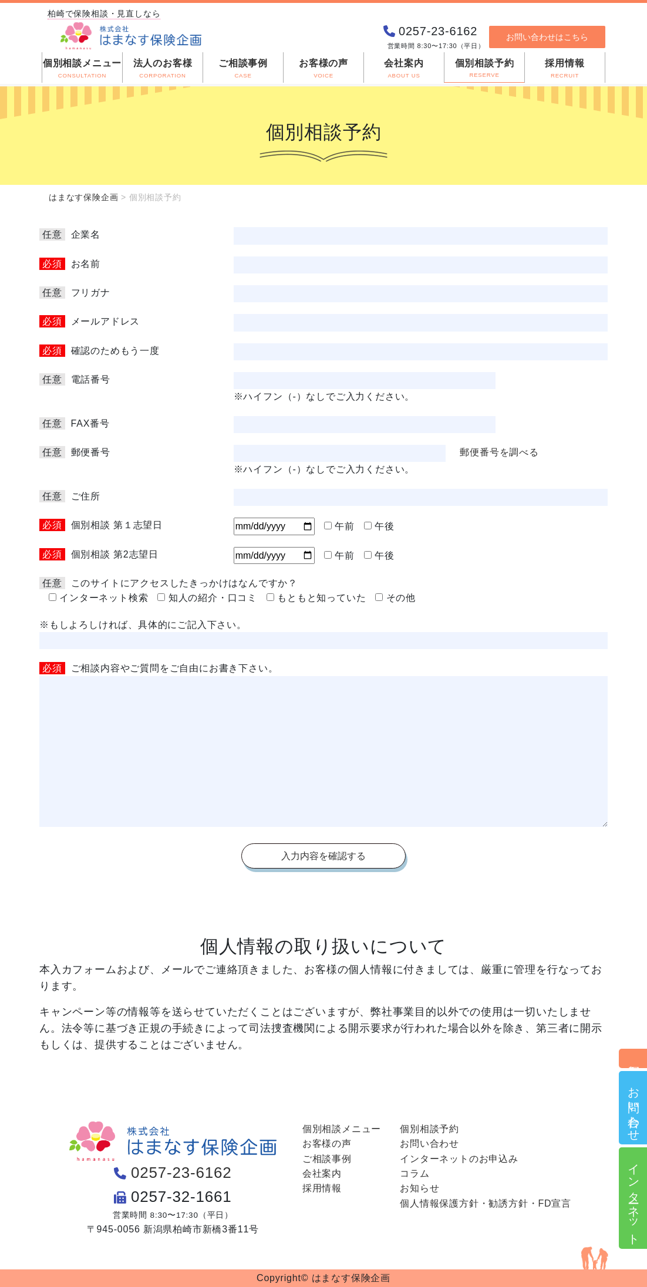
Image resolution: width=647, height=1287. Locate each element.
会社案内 (322, 1173)
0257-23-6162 (181, 1172)
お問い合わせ (633, 1107)
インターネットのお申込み (459, 1159)
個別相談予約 (633, 1058)
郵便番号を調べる (499, 452)
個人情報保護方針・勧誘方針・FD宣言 (485, 1203)
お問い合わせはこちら (547, 45)
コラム (414, 1173)
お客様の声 (327, 1143)
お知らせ (419, 1188)
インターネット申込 (633, 1198)
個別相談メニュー (341, 1129)
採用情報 (322, 1188)
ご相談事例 (327, 1159)
